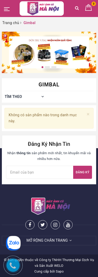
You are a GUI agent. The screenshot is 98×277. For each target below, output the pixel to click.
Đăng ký (82, 172)
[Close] (88, 114)
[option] (49, 52)
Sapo (60, 271)
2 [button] (47, 67)
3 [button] (53, 67)
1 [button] (42, 67)
